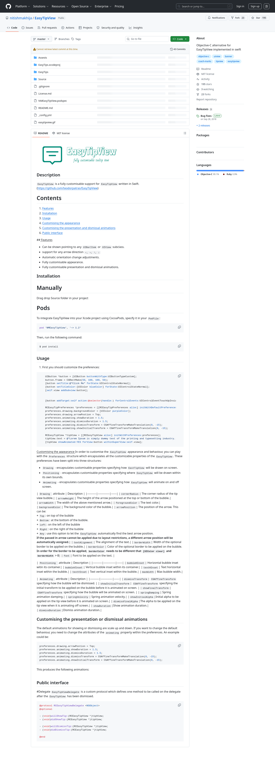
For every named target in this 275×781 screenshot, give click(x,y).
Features (48, 208)
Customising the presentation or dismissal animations (92, 619)
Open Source (82, 6)
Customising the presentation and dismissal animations (78, 228)
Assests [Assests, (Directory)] (42, 57)
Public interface (52, 233)
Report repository (206, 99)
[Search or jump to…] (204, 6)
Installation (49, 213)
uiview (217, 56)
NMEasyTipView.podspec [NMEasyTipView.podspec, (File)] (52, 100)
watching (205, 89)
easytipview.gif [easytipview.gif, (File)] (46, 122)
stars (204, 84)
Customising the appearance (61, 223)
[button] (179, 327)
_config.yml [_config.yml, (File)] (45, 115)
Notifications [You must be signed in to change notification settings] (216, 17)
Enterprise (103, 6)
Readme (203, 68)
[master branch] (41, 39)
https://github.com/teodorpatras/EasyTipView (68, 188)
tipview (219, 61)
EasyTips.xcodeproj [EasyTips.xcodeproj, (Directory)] (49, 64)
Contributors (205, 152)
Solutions (41, 6)
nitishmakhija (21, 18)
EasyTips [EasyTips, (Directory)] (43, 72)
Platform (22, 6)
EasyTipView (45, 18)
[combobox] (148, 39)
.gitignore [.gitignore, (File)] (44, 86)
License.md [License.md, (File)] (44, 93)
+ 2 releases (203, 125)
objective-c (203, 56)
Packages (202, 135)
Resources (60, 6)
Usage (46, 218)
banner (228, 56)
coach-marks (204, 61)
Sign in (240, 6)
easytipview (233, 61)
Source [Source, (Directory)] (42, 79)
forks (203, 94)
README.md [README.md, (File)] (45, 108)
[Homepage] (8, 6)
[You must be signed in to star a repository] (259, 17)
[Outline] (185, 133)
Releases (204, 109)
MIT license (205, 74)
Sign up (255, 6)
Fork (238, 18)
